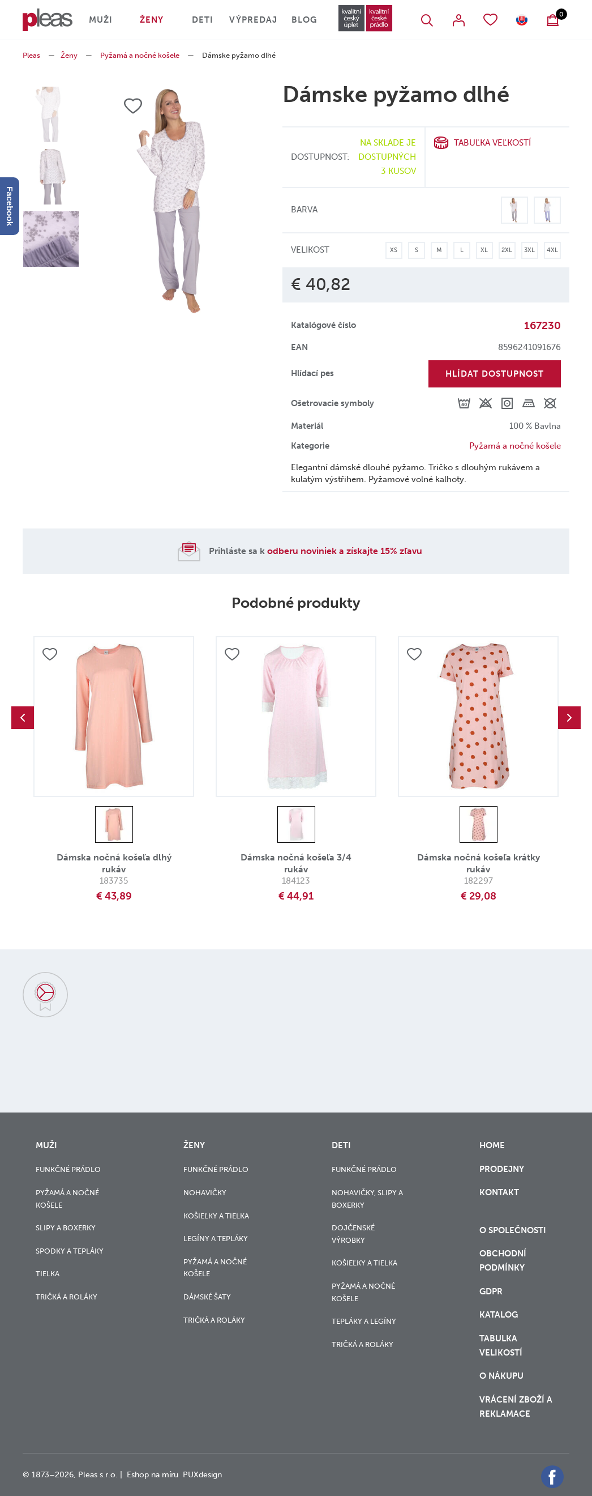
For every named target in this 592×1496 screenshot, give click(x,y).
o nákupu (501, 1376)
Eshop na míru (152, 1475)
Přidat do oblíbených (49, 654)
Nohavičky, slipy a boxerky (367, 1198)
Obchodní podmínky (502, 1260)
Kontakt (499, 1199)
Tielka (47, 1273)
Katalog (499, 1315)
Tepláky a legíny (364, 1321)
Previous (22, 717)
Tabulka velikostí (502, 1345)
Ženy (152, 20)
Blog (304, 20)
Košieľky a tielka (216, 1216)
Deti (202, 20)
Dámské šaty (207, 1297)
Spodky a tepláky (70, 1251)
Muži (101, 20)
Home (492, 1145)
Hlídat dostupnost (494, 374)
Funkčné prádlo (68, 1169)
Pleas (31, 55)
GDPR (492, 1291)
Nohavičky (204, 1192)
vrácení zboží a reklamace (515, 1407)
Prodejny (501, 1169)
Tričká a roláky (66, 1297)
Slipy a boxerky (66, 1228)
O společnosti (513, 1230)
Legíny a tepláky (215, 1238)
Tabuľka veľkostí (492, 143)
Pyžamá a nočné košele (139, 55)
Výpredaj (253, 20)
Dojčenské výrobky (353, 1234)
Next (569, 717)
